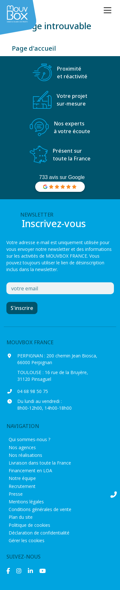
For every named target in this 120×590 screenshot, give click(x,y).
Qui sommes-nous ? (29, 439)
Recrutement (22, 486)
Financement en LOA (30, 470)
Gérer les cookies (26, 540)
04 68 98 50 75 (32, 391)
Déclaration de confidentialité (39, 533)
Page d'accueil (34, 48)
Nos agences (22, 447)
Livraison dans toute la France (40, 463)
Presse (16, 494)
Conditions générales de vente (40, 509)
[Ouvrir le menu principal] (107, 10)
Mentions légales (26, 502)
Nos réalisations (25, 455)
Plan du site (21, 517)
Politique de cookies (29, 525)
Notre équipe (22, 478)
